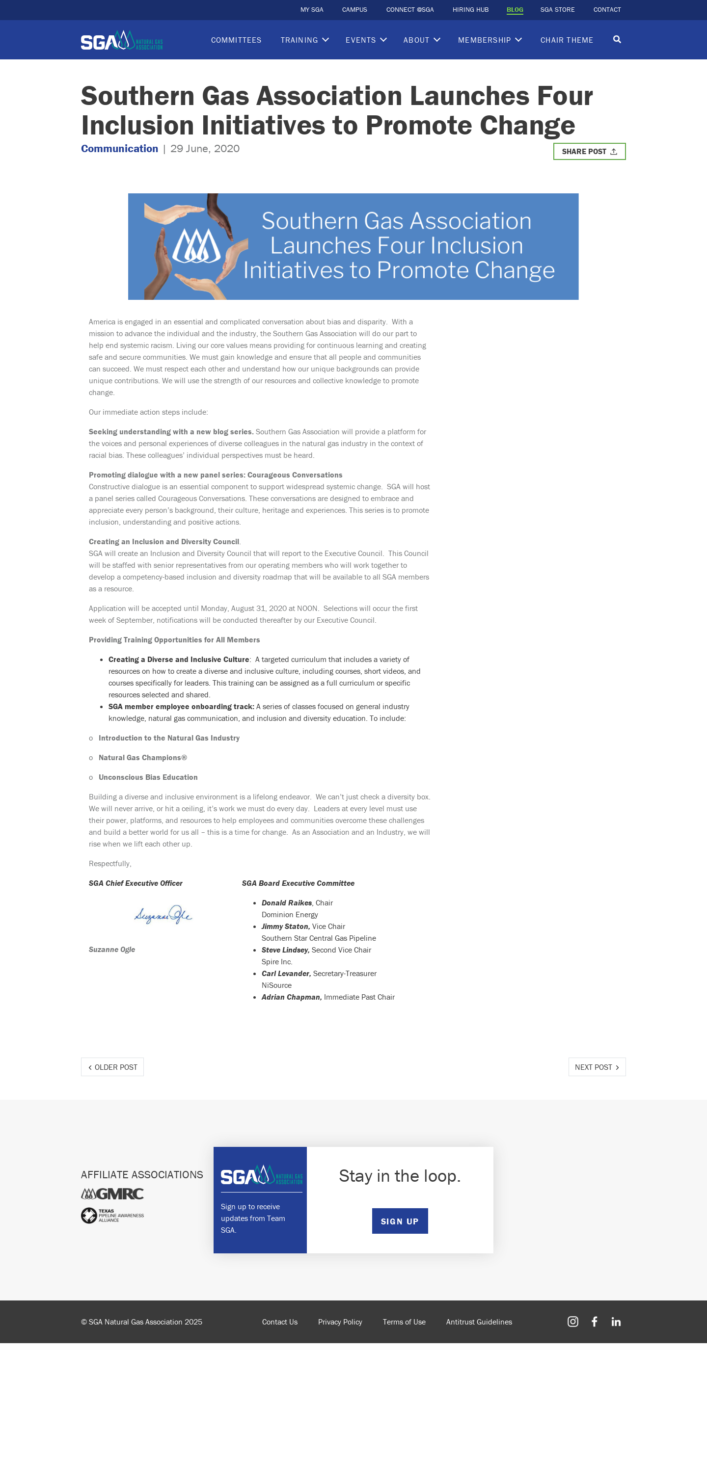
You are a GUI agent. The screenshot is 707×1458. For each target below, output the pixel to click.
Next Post (593, 1067)
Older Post (116, 1067)
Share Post (584, 151)
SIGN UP (400, 1221)
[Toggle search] (617, 40)
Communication (120, 148)
